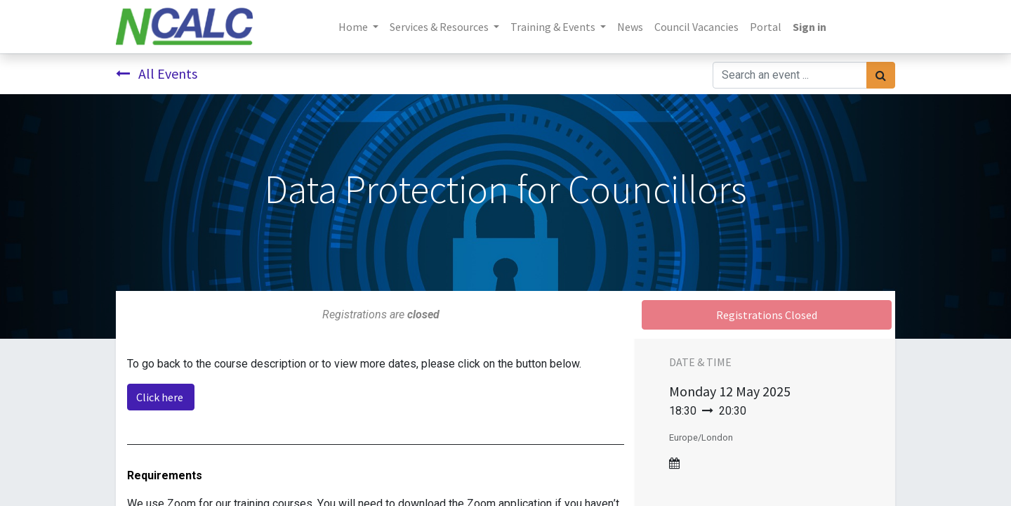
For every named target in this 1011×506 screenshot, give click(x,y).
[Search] (880, 75)
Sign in (809, 27)
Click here (160, 397)
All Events (156, 73)
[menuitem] (630, 27)
